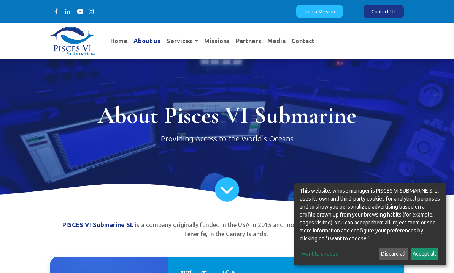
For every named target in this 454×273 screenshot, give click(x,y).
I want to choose (319, 254)
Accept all (424, 254)
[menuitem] (118, 41)
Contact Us (383, 11)
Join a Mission (319, 11)
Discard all (393, 254)
